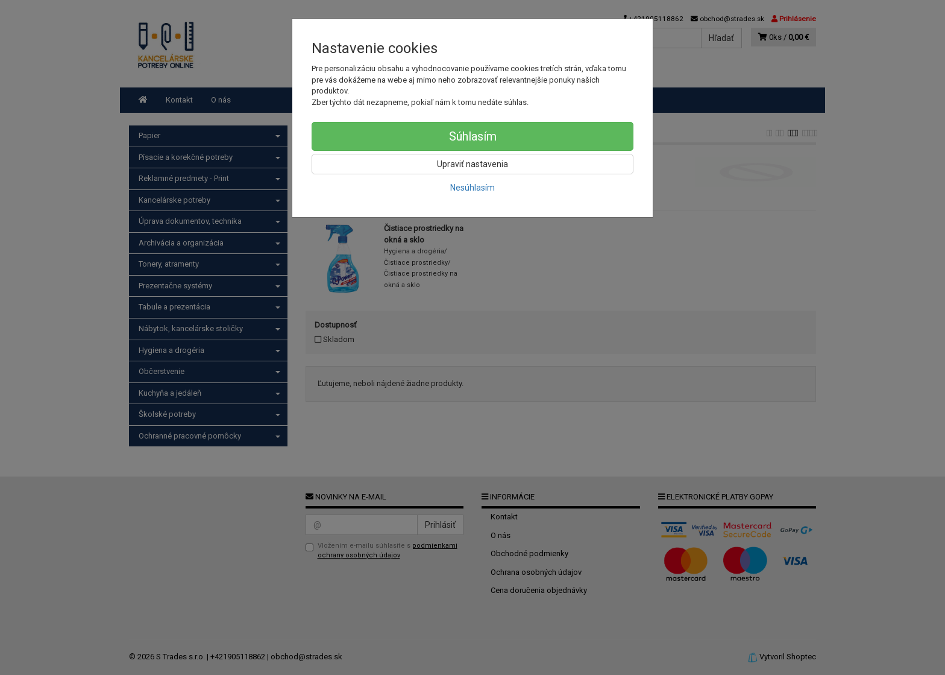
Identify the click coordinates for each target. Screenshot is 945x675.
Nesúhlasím (472, 187)
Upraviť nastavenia (472, 164)
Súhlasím (473, 136)
